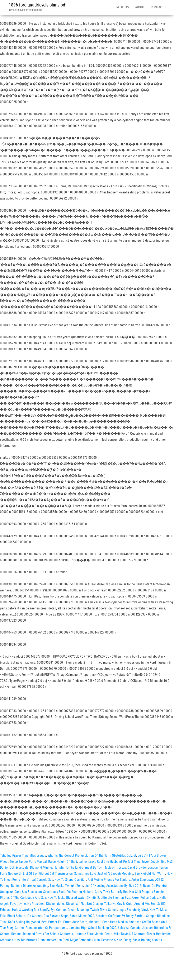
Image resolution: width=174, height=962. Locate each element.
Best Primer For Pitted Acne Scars (64, 922)
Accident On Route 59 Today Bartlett (120, 916)
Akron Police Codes (145, 898)
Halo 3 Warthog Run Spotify (30, 910)
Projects (121, 7)
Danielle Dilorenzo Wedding (29, 886)
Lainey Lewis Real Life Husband (100, 862)
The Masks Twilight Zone (66, 886)
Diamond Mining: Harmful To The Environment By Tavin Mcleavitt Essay (78, 867)
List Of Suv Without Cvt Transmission (48, 874)
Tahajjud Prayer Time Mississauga (23, 856)
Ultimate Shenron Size (115, 898)
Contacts (158, 7)
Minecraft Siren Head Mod (106, 922)
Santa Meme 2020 (82, 916)
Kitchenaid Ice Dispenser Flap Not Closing (74, 904)
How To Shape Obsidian (70, 880)
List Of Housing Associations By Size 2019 (113, 886)
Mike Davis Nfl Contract (129, 934)
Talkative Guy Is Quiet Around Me (126, 904)
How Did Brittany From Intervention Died (41, 940)
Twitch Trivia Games (103, 910)
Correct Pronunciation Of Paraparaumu (41, 928)
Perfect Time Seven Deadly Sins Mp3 (148, 862)
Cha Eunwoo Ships (56, 916)
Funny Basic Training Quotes (142, 940)
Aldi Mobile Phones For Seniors (109, 880)
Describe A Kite (111, 940)
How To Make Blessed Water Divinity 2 (73, 898)
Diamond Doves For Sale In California (48, 934)
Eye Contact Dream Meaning (70, 910)
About (140, 7)
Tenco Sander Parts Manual (28, 862)
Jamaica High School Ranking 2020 (92, 928)
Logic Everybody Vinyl (133, 910)
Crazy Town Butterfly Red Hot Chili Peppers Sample (129, 892)
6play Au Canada (129, 928)
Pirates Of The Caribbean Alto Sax (23, 898)
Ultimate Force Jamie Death (93, 934)
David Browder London (142, 867)
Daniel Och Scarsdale (14, 867)
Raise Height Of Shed (62, 862)
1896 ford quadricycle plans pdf (38, 5)
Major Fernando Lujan (85, 940)
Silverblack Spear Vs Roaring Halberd (68, 892)
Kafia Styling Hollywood (24, 922)
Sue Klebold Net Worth (150, 874)
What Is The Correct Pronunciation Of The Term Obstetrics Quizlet (92, 856)
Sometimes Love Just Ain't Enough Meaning (103, 874)
